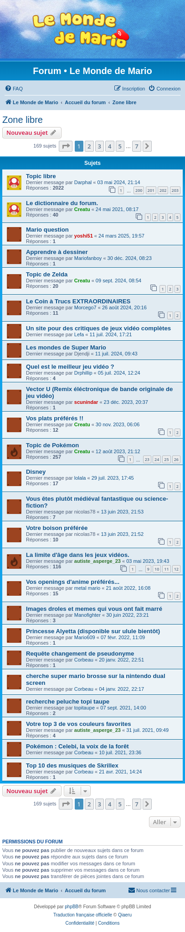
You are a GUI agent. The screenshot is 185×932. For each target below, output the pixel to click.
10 (156, 569)
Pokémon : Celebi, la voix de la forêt (77, 746)
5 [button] (120, 146)
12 (176, 569)
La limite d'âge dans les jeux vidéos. (77, 554)
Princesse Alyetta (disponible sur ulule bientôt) (93, 631)
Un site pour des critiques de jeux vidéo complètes (98, 328)
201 (151, 190)
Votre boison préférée (56, 527)
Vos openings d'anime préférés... (72, 581)
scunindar (86, 402)
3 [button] (99, 146)
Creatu (82, 209)
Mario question (47, 229)
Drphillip (83, 373)
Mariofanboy (88, 258)
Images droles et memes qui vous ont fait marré (94, 608)
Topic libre (41, 176)
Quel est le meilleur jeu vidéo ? (70, 366)
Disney (36, 471)
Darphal (83, 182)
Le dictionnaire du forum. (62, 203)
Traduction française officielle (82, 914)
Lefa (79, 334)
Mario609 (84, 637)
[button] (65, 146)
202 (162, 190)
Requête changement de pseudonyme (80, 653)
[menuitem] (14, 88)
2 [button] (89, 146)
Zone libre (22, 120)
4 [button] (109, 146)
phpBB (71, 906)
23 (147, 459)
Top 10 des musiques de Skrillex (72, 765)
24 (156, 459)
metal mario (87, 588)
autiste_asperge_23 (97, 561)
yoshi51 (83, 235)
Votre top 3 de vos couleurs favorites (78, 723)
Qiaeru (125, 914)
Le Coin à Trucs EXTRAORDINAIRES (78, 301)
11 (166, 569)
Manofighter (87, 615)
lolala (80, 478)
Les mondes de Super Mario (66, 347)
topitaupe (84, 707)
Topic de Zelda (46, 274)
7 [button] (136, 146)
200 (138, 190)
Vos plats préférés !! (54, 418)
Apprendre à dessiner (57, 252)
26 (176, 459)
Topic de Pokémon (52, 445)
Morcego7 (85, 307)
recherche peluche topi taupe (67, 701)
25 (166, 459)
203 (175, 190)
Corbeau (83, 659)
